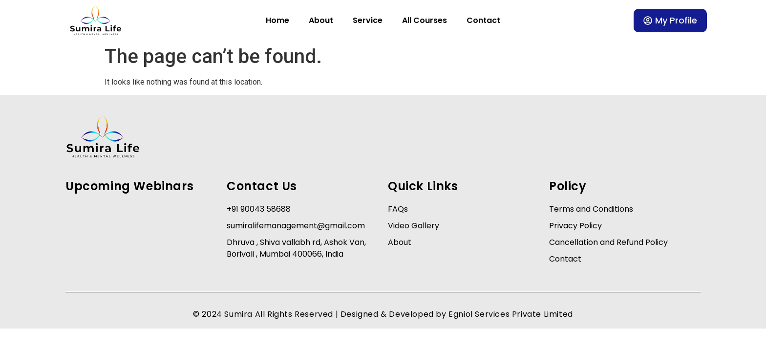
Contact (483, 20)
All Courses (424, 20)
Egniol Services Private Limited (510, 314)
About (321, 20)
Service (368, 20)
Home (277, 20)
